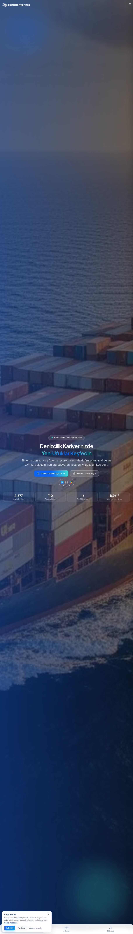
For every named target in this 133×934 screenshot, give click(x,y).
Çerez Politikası (10, 923)
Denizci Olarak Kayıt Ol (51, 473)
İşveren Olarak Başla (84, 473)
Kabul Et (9, 928)
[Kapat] (48, 914)
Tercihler (21, 928)
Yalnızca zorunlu (35, 928)
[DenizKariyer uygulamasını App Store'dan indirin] (62, 482)
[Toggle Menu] (130, 4)
